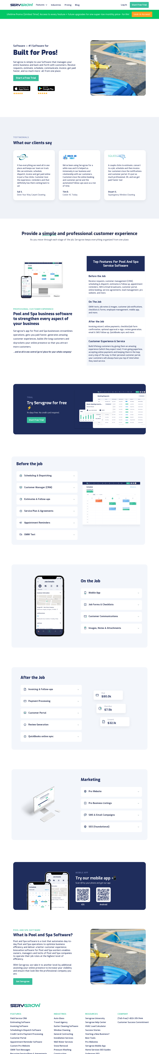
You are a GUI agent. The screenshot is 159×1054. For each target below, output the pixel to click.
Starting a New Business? (97, 1034)
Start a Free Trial (26, 78)
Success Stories (92, 1030)
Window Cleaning (62, 1030)
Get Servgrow (22, 981)
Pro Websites (91, 1042)
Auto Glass (59, 1018)
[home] (21, 4)
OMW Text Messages (20, 1049)
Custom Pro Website (20, 1046)
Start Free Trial (139, 5)
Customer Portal (18, 1038)
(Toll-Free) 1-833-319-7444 (130, 1018)
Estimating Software (20, 1022)
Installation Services (63, 1038)
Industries (56, 5)
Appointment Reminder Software (26, 1042)
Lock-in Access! (142, 14)
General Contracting (63, 1034)
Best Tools (90, 1038)
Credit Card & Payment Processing (26, 1034)
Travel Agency (60, 1022)
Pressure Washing (62, 1049)
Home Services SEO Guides (98, 1049)
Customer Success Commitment (133, 1022)
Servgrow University (95, 1018)
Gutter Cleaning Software (66, 1026)
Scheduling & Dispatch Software (25, 1030)
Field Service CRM (18, 1018)
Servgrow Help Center (95, 1022)
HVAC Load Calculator (95, 1026)
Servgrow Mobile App (95, 1046)
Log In (124, 5)
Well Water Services (63, 1042)
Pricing (68, 5)
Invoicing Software (19, 1026)
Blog (77, 5)
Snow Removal (61, 1046)
